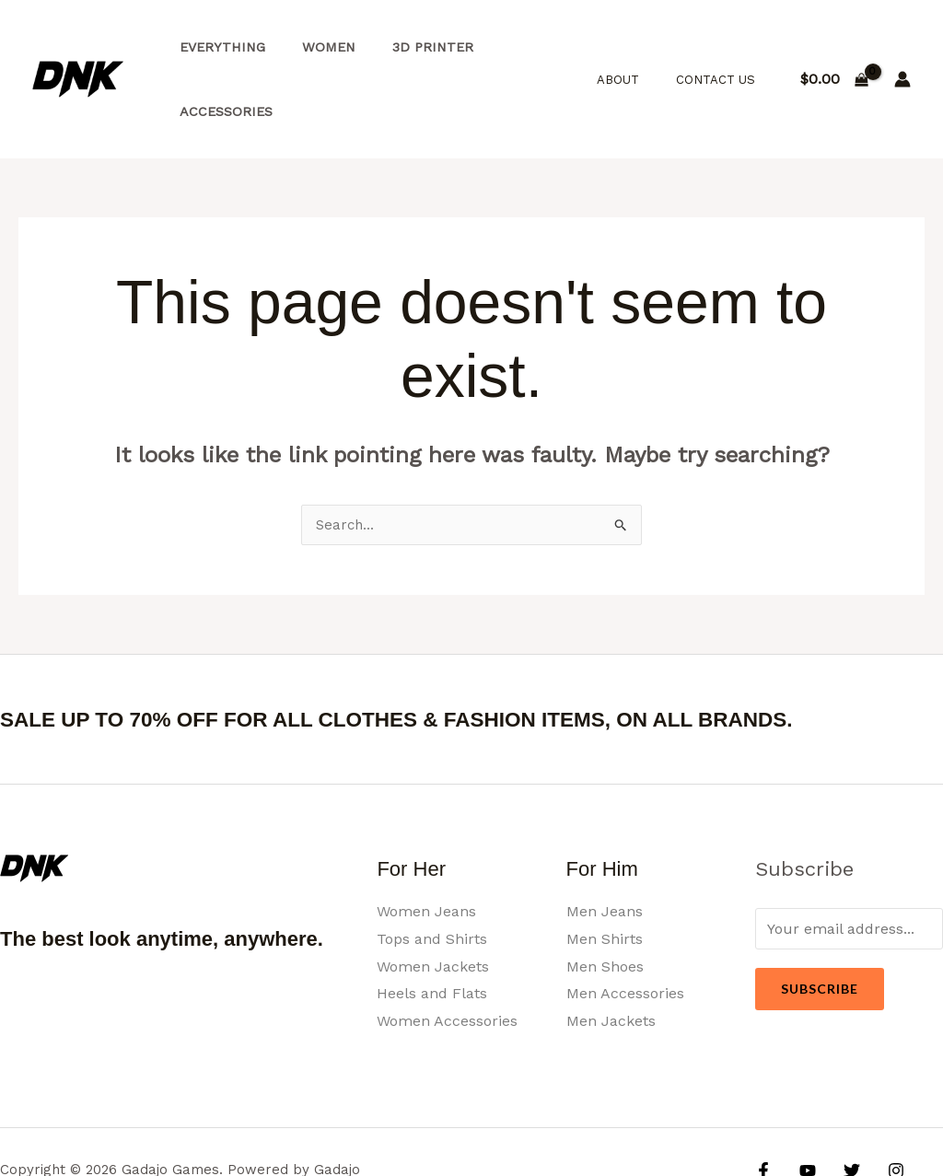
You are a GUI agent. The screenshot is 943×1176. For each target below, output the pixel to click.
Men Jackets (611, 958)
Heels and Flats (432, 930)
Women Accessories (447, 958)
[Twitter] (842, 1108)
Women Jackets (433, 904)
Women (313, 48)
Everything (217, 48)
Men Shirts (604, 876)
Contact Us (722, 47)
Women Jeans (426, 848)
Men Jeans (604, 848)
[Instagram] (882, 1108)
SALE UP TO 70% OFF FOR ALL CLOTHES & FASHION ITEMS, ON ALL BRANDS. (457, 656)
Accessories (520, 48)
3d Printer (407, 48)
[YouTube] (803, 1108)
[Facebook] (763, 1108)
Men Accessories (625, 930)
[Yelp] (774, 1135)
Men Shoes (605, 904)
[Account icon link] (902, 48)
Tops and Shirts (432, 876)
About (637, 47)
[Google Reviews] (922, 1108)
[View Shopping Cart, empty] (834, 48)
